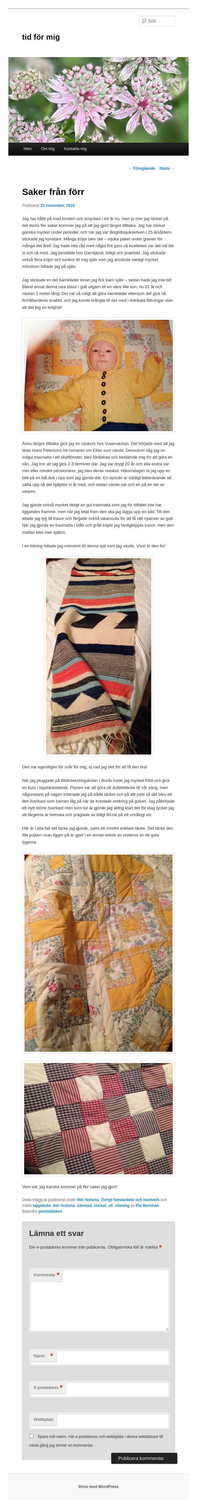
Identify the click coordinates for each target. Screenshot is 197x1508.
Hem (28, 149)
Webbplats (44, 1419)
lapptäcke (42, 1205)
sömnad (84, 1205)
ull (110, 1205)
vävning (122, 1205)
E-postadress (48, 1387)
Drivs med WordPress (98, 1486)
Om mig (48, 149)
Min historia (88, 1200)
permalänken (50, 1211)
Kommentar (47, 1275)
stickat (100, 1205)
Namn (43, 1356)
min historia (64, 1205)
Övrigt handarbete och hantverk (130, 1200)
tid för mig (41, 37)
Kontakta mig (75, 149)
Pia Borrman (147, 1205)
